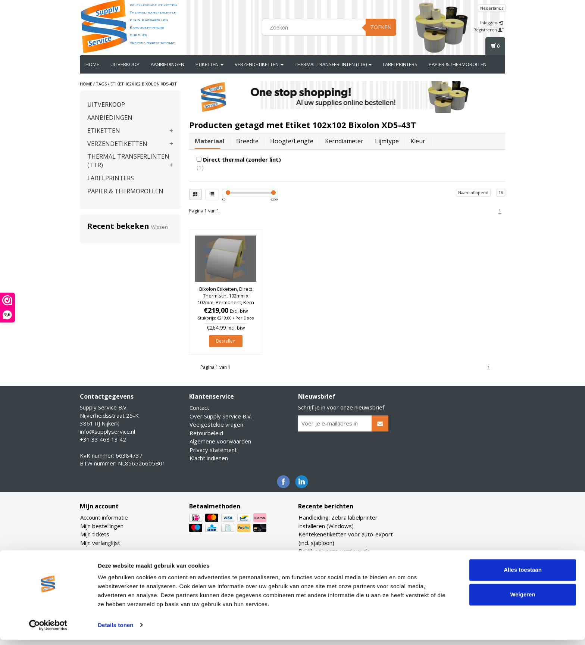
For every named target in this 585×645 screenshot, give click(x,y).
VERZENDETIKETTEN (259, 64)
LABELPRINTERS (400, 64)
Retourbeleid (206, 433)
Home (92, 64)
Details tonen (115, 630)
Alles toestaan (523, 575)
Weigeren (522, 599)
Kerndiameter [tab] (344, 141)
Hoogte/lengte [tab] (291, 141)
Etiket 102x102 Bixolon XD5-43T (143, 84)
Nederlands (491, 8)
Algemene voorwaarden (220, 441)
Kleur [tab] (417, 141)
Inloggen (491, 22)
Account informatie (104, 517)
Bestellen (225, 341)
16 (500, 192)
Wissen (159, 227)
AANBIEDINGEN (167, 64)
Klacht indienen (209, 458)
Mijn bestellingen (101, 526)
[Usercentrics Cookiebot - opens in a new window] (48, 630)
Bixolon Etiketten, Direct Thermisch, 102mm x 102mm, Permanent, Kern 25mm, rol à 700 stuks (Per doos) (225, 303)
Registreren (488, 29)
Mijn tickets (94, 534)
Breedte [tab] (247, 141)
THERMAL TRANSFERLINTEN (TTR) (333, 64)
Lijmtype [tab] (387, 141)
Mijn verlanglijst (100, 542)
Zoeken (380, 27)
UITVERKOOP (125, 64)
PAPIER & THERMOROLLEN (458, 64)
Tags (101, 84)
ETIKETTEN (209, 64)
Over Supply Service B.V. (221, 416)
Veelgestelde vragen (216, 424)
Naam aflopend (473, 192)
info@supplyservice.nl (107, 431)
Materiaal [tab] (210, 141)
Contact (199, 407)
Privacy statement (213, 450)
